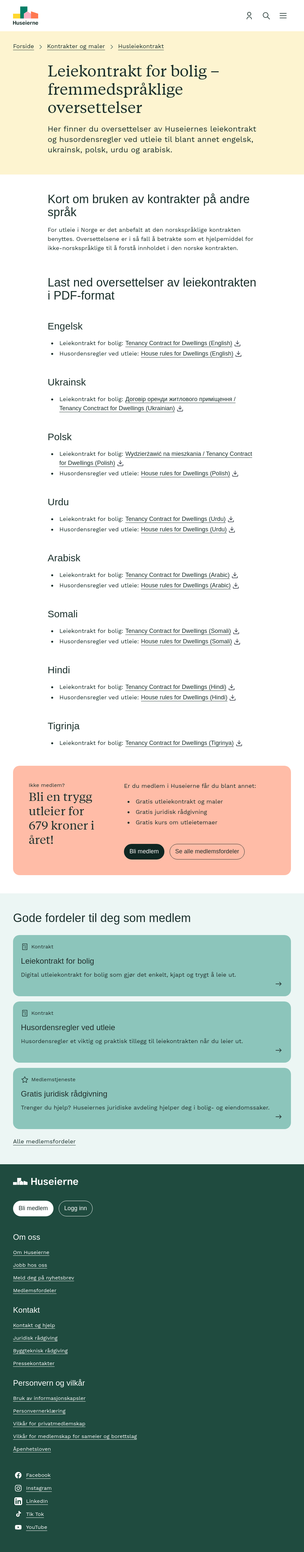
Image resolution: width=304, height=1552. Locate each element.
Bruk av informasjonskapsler (49, 1398)
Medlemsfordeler (34, 1290)
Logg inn (75, 1208)
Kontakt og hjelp (34, 1325)
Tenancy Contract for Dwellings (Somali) (178, 631)
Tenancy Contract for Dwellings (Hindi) (175, 687)
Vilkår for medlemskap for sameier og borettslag (75, 1436)
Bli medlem (144, 851)
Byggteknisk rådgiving (40, 1351)
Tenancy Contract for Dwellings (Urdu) (175, 519)
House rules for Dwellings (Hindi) (184, 697)
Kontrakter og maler (76, 46)
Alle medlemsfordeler (44, 1141)
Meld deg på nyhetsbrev (43, 1278)
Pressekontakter (33, 1363)
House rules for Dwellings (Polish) (185, 473)
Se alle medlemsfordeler (207, 851)
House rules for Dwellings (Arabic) (186, 585)
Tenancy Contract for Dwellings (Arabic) (177, 575)
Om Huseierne (31, 1252)
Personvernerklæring (39, 1411)
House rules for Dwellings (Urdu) (184, 529)
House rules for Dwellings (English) (187, 353)
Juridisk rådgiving (35, 1338)
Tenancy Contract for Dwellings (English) (178, 343)
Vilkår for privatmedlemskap (49, 1423)
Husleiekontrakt (141, 46)
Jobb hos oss (30, 1265)
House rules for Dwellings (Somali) (186, 641)
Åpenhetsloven (32, 1449)
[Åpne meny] (283, 15)
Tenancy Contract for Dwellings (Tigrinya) (179, 743)
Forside (23, 46)
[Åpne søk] (266, 15)
